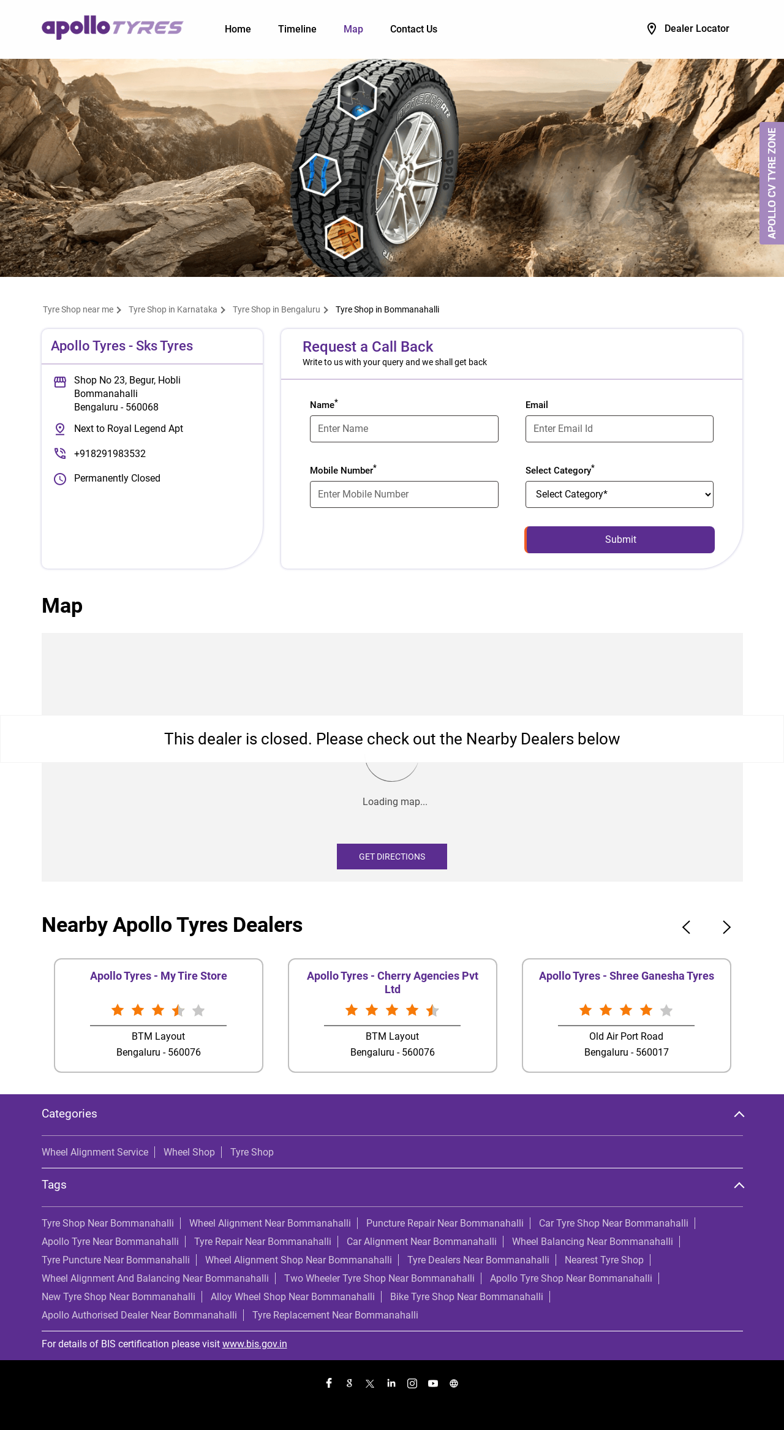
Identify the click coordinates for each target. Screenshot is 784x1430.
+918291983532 (110, 454)
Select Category (560, 469)
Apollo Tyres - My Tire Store (158, 975)
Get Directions (392, 856)
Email (537, 404)
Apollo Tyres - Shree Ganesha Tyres (626, 975)
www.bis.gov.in (254, 1344)
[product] (620, 494)
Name (324, 403)
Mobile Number (343, 469)
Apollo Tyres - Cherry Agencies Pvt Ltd (392, 982)
